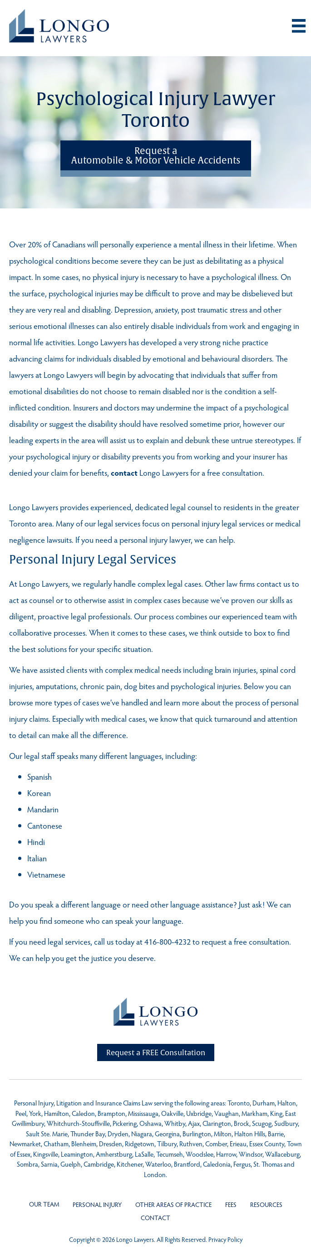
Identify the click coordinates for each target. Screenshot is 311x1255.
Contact (155, 1217)
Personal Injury (97, 1204)
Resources (266, 1204)
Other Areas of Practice (173, 1204)
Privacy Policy (225, 1239)
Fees (231, 1204)
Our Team (44, 1204)
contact (124, 472)
